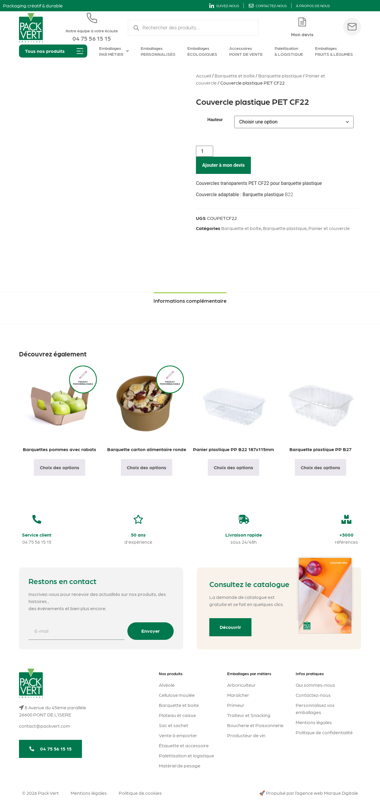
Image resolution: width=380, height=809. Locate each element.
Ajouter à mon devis (223, 165)
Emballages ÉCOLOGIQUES (202, 51)
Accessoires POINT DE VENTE (246, 51)
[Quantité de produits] (204, 151)
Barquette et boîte (235, 75)
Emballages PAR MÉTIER (114, 51)
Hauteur (215, 120)
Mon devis (302, 34)
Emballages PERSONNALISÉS (158, 51)
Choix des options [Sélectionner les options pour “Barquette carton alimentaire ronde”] (146, 467)
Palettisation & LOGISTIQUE (289, 51)
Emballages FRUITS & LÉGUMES (334, 51)
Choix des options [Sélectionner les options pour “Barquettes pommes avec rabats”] (59, 467)
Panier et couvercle (329, 228)
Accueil (203, 75)
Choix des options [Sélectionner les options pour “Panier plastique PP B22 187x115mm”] (233, 467)
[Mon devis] (302, 22)
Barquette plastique (280, 75)
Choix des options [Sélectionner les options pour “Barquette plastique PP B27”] (320, 467)
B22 (289, 194)
